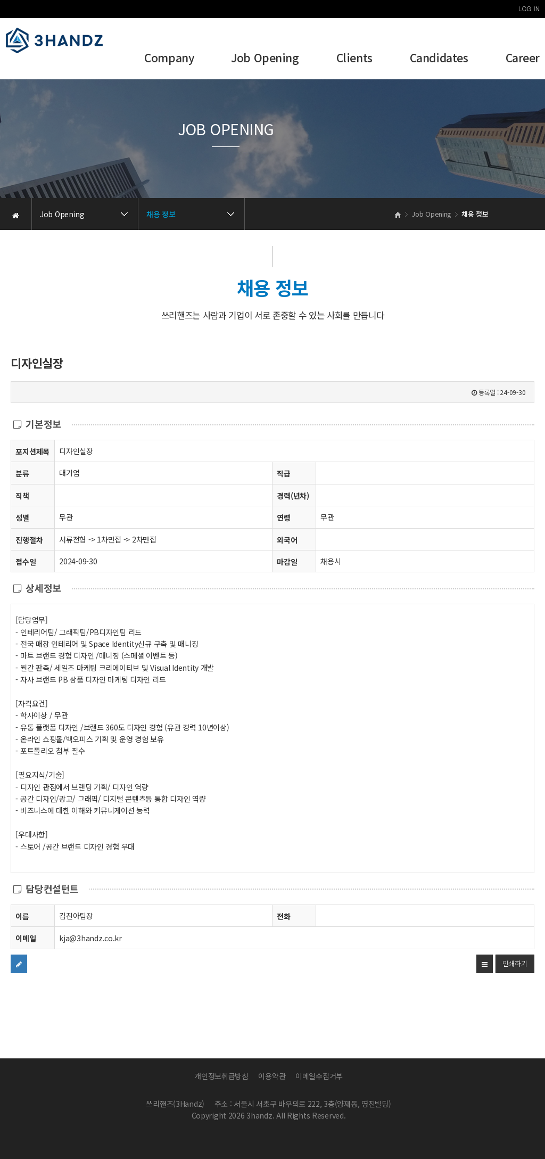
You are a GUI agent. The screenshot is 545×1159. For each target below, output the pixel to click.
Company (169, 58)
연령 (283, 517)
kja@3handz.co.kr (90, 938)
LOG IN (529, 8)
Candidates (439, 58)
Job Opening (265, 58)
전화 (283, 916)
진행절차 (29, 539)
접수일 (25, 561)
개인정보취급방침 (221, 1076)
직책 (22, 495)
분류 (22, 473)
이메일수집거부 (319, 1076)
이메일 (25, 938)
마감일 (287, 561)
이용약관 (271, 1076)
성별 (22, 517)
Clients (354, 58)
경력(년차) (293, 495)
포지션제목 (32, 451)
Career (523, 58)
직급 (283, 473)
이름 (22, 916)
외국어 (287, 540)
